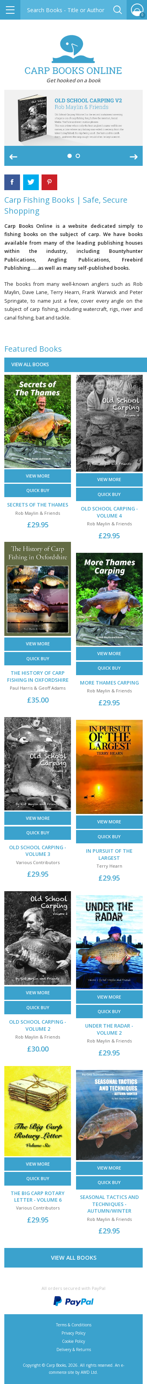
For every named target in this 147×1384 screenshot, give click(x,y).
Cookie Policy (73, 1341)
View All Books (73, 1257)
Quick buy (37, 490)
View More (38, 476)
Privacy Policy (73, 1333)
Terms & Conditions (73, 1325)
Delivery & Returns (73, 1349)
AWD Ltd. (89, 1372)
